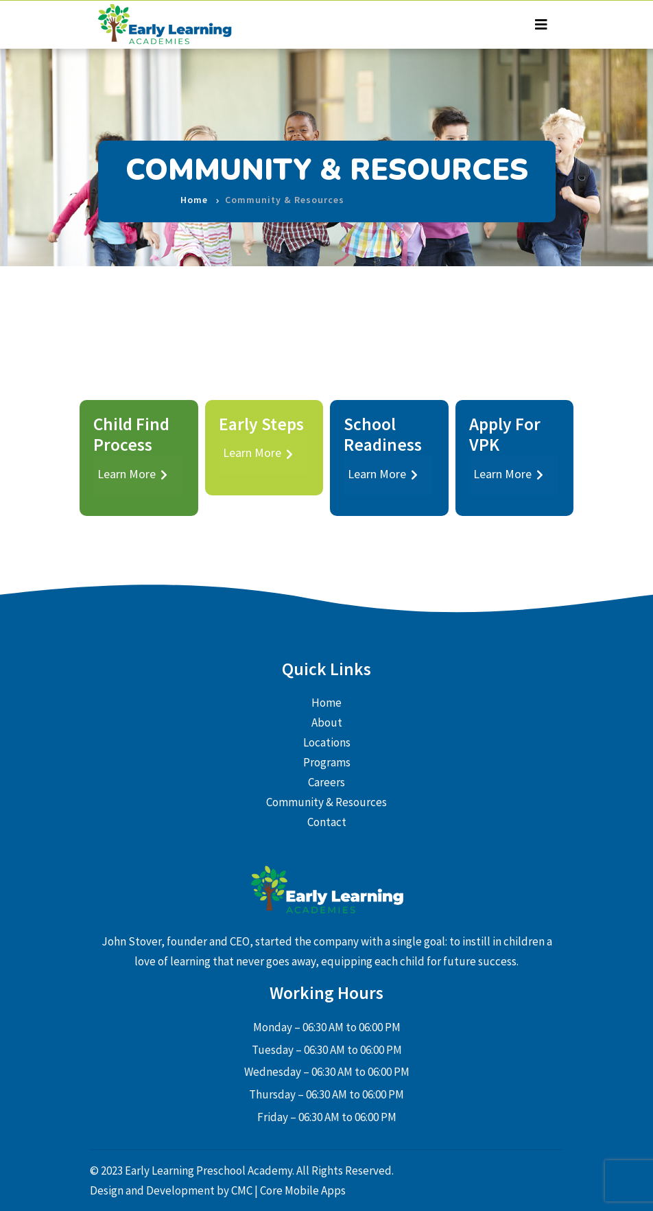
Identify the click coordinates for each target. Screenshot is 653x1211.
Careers (326, 782)
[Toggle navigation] (541, 24)
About (326, 722)
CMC (242, 1190)
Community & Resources (326, 802)
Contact (326, 822)
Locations (327, 742)
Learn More (132, 474)
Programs (327, 762)
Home (194, 189)
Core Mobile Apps (303, 1190)
